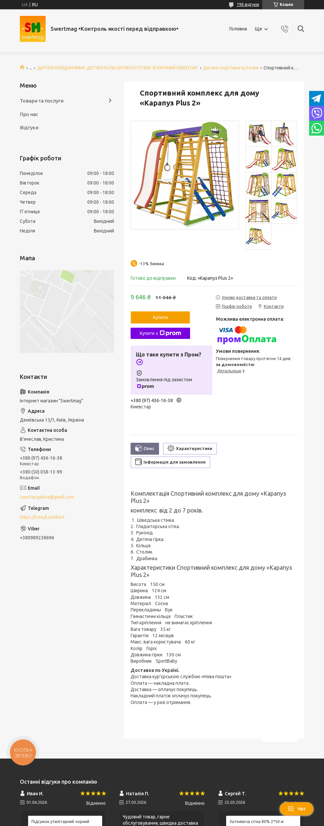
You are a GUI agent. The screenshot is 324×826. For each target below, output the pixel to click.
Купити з (160, 333)
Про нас (29, 114)
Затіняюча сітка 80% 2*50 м (256, 821)
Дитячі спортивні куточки (231, 67)
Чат (296, 809)
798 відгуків (248, 4)
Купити (160, 317)
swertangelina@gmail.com (47, 497)
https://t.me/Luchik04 (42, 517)
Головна (238, 28)
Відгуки (29, 127)
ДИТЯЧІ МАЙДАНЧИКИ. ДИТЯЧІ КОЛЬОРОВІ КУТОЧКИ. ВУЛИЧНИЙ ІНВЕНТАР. (117, 67)
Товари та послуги (41, 100)
